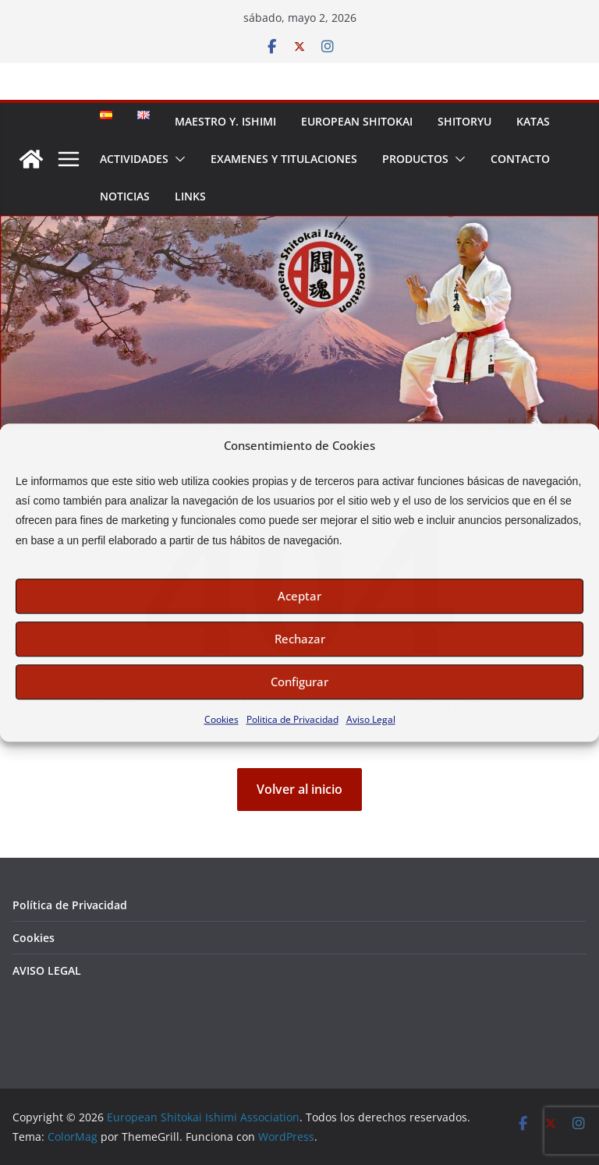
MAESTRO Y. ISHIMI (225, 121)
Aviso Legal (370, 719)
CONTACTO (520, 158)
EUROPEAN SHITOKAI (357, 121)
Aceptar (299, 596)
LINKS (190, 196)
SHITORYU (464, 121)
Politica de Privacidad (292, 719)
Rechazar (300, 638)
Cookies (221, 719)
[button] (177, 159)
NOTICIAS (125, 196)
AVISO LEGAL (46, 970)
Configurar (299, 681)
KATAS (533, 121)
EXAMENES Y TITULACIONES (284, 158)
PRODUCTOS (415, 158)
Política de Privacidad (69, 905)
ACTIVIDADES (134, 158)
